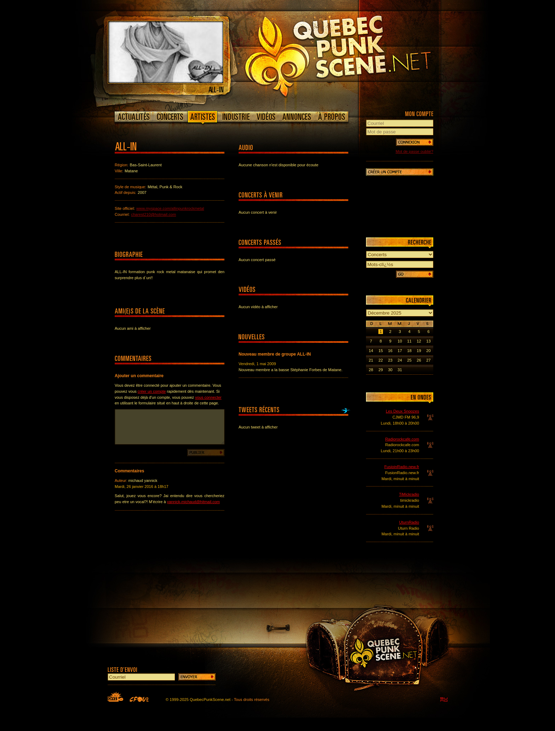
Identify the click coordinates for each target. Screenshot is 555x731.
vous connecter (208, 397)
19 (419, 351)
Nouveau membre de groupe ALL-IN (275, 354)
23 (390, 360)
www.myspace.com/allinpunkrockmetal (170, 208)
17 (399, 351)
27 (428, 360)
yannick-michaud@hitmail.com (193, 502)
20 (428, 351)
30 (390, 370)
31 (399, 370)
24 (399, 360)
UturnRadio (409, 522)
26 (419, 360)
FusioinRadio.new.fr (401, 467)
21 (371, 360)
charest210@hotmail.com (153, 214)
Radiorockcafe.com (402, 439)
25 (409, 360)
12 (419, 341)
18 (409, 351)
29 (380, 370)
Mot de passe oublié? (414, 151)
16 (390, 351)
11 (409, 341)
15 (380, 351)
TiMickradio (409, 494)
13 (428, 341)
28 (371, 370)
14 (371, 351)
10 (399, 341)
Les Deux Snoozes (402, 411)
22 (380, 360)
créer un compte (152, 391)
